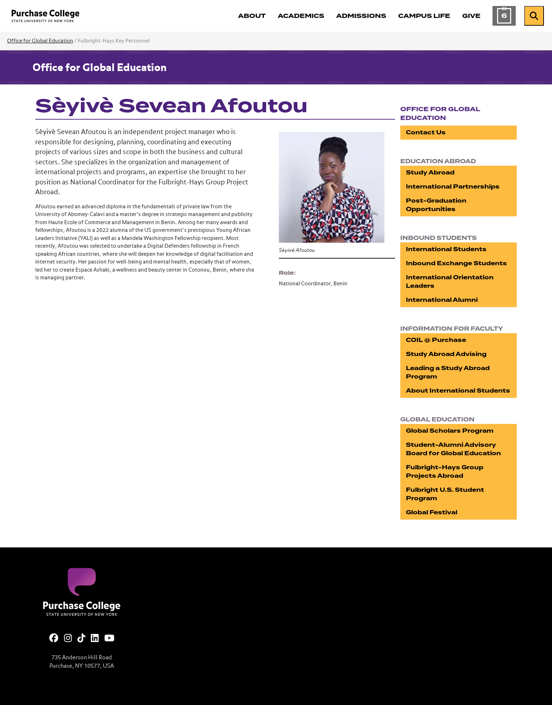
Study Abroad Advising (446, 354)
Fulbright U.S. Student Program (445, 494)
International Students (446, 249)
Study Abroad (430, 172)
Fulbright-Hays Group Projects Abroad (444, 471)
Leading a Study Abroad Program (448, 372)
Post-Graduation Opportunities (436, 205)
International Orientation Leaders (450, 281)
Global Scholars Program (450, 430)
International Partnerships (453, 186)
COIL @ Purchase (436, 340)
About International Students (458, 390)
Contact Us (426, 132)
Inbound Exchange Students (456, 263)
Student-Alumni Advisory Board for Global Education (453, 449)
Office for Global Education (40, 41)
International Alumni (442, 300)
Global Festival (431, 512)
